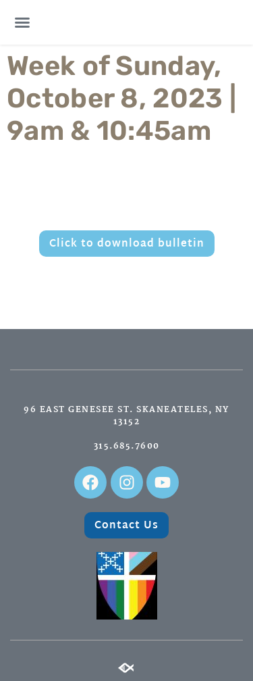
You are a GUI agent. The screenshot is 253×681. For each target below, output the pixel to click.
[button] (22, 22)
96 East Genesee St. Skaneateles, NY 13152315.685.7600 (126, 428)
